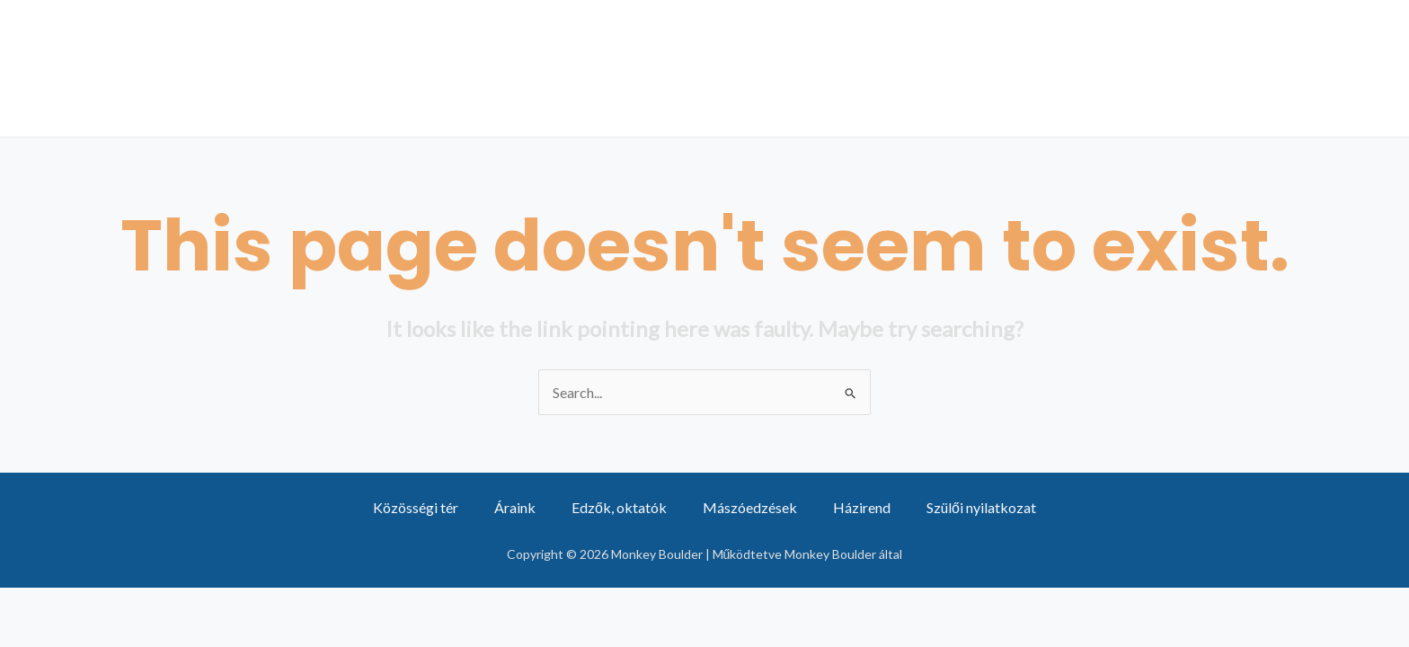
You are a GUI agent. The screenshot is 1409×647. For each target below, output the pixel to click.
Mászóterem (1299, 68)
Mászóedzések (821, 68)
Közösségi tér (997, 68)
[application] (529, 68)
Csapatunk (475, 68)
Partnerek (1153, 68)
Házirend (862, 507)
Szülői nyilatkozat (981, 507)
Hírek (691, 68)
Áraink (601, 68)
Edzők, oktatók (619, 507)
